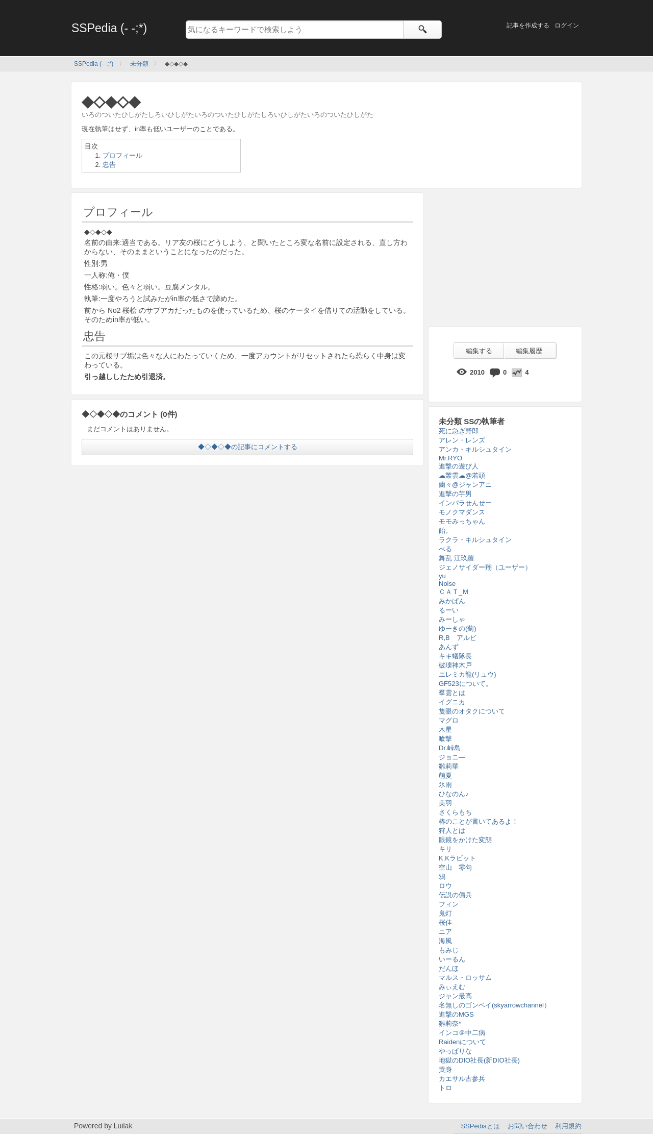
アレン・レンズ (462, 440)
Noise (447, 583)
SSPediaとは (480, 1126)
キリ (445, 849)
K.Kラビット (457, 858)
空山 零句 (455, 867)
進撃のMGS (456, 1014)
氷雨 (445, 784)
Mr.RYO (450, 458)
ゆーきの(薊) (457, 628)
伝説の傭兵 (455, 895)
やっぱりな (455, 1051)
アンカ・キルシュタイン (475, 449)
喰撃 (445, 739)
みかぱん (452, 601)
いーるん (452, 959)
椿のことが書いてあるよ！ (478, 821)
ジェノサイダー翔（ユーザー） (485, 567)
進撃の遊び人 (459, 466)
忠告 (109, 164)
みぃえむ (452, 987)
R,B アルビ (457, 638)
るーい (449, 610)
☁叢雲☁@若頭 (462, 475)
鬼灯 (445, 913)
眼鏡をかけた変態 (465, 840)
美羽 (445, 803)
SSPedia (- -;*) (109, 28)
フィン (449, 904)
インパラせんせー (465, 503)
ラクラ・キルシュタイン (475, 540)
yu (442, 576)
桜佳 (445, 922)
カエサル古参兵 (462, 1078)
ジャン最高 (455, 996)
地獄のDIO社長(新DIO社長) (479, 1060)
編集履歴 (529, 351)
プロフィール (122, 155)
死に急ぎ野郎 (459, 431)
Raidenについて (462, 1042)
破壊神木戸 (455, 665)
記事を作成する (528, 25)
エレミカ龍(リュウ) (467, 674)
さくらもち (455, 812)
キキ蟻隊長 (455, 656)
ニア (445, 931)
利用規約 (568, 1126)
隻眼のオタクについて (472, 711)
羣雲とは (452, 693)
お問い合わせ (527, 1126)
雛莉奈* (450, 1023)
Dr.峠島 (450, 748)
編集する (479, 351)
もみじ (449, 950)
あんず (449, 647)
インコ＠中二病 (462, 1033)
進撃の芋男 (455, 494)
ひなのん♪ (454, 794)
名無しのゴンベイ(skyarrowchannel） (494, 1005)
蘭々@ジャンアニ (465, 484)
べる (445, 549)
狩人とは (452, 830)
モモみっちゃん (462, 521)
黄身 (445, 1069)
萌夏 (445, 775)
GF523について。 (465, 683)
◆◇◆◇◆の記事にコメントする (247, 447)
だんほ (449, 968)
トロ (445, 1088)
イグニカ (452, 702)
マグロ (449, 720)
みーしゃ (452, 619)
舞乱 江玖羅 (456, 558)
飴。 (445, 530)
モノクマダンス (462, 512)
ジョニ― (452, 757)
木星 (445, 729)
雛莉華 (449, 766)
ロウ (445, 886)
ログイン (567, 25)
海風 (445, 941)
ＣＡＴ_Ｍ (454, 592)
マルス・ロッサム (465, 977)
